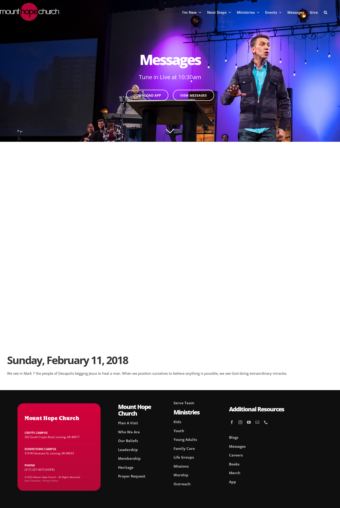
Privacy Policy (50, 480)
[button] (325, 12)
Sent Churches (33, 480)
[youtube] (249, 422)
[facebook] (232, 422)
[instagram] (240, 422)
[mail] (257, 422)
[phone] (266, 422)
